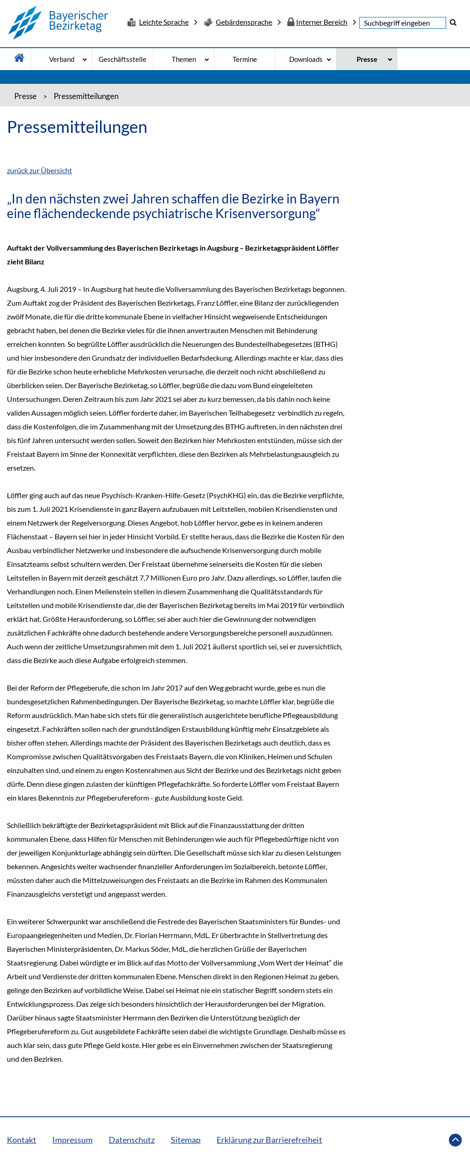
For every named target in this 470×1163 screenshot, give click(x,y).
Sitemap (186, 1140)
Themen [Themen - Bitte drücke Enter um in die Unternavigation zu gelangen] (184, 59)
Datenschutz (132, 1140)
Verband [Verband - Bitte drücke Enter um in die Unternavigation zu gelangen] (61, 59)
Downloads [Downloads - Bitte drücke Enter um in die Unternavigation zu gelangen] (306, 59)
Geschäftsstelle (122, 59)
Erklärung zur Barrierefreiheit (269, 1140)
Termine (245, 59)
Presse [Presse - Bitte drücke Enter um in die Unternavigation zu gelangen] (367, 59)
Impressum (72, 1140)
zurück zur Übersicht (39, 170)
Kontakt (21, 1140)
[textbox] (402, 23)
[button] (453, 22)
